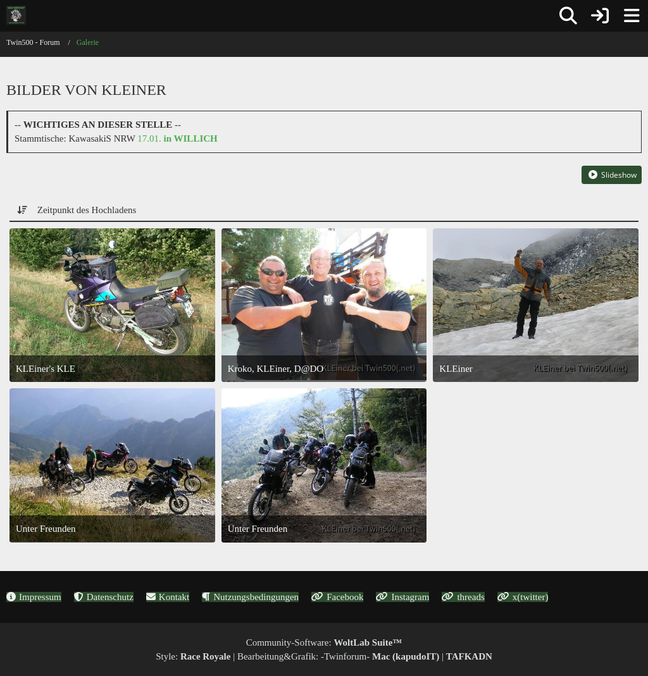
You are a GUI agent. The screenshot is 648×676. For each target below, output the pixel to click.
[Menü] (631, 15)
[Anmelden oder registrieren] (600, 16)
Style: (193, 656)
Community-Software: (324, 642)
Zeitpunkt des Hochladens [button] (87, 210)
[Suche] (568, 15)
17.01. (177, 138)
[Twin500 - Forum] (16, 15)
